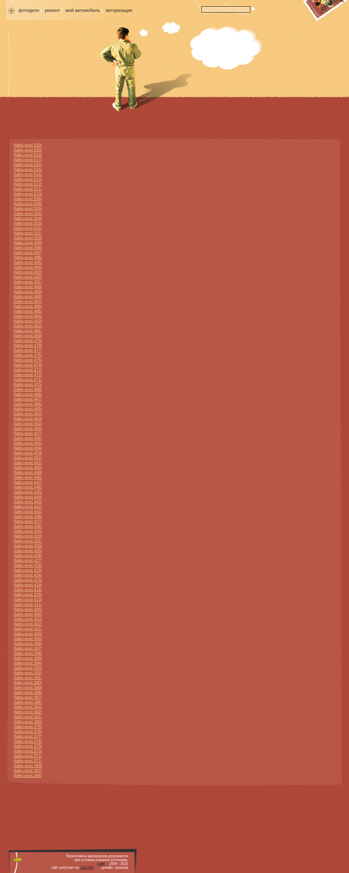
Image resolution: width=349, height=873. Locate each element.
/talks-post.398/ (28, 643)
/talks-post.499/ (28, 243)
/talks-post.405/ (28, 609)
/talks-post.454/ (28, 448)
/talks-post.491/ (28, 282)
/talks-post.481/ (28, 330)
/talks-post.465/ (28, 409)
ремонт (52, 10)
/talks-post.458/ (28, 428)
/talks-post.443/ (28, 502)
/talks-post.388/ (28, 692)
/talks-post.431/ (28, 541)
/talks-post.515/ (28, 169)
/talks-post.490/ (28, 286)
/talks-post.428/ (28, 555)
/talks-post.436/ (28, 526)
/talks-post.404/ (28, 614)
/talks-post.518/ (28, 155)
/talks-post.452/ (28, 458)
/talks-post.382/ (28, 712)
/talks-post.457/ (28, 433)
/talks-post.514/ (28, 174)
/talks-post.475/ (28, 360)
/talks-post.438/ (28, 516)
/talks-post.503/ (28, 223)
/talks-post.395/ (28, 658)
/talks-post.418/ (28, 589)
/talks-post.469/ (28, 389)
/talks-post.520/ (28, 145)
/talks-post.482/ (28, 326)
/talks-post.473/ (28, 370)
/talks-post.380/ (28, 721)
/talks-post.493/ (28, 272)
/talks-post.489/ (28, 291)
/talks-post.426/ (28, 565)
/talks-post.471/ (28, 379)
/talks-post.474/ (28, 365)
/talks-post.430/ (28, 545)
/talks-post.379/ (28, 726)
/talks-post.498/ (28, 247)
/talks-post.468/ (28, 394)
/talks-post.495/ (28, 262)
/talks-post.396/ (28, 653)
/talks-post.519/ (28, 150)
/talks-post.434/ (28, 531)
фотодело (28, 10)
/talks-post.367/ (28, 770)
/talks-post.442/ (28, 506)
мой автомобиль (83, 10)
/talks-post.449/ (28, 472)
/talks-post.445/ (28, 492)
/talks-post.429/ (28, 550)
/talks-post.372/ (28, 756)
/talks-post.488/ (28, 296)
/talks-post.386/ (28, 702)
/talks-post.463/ (28, 418)
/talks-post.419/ (28, 585)
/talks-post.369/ (28, 765)
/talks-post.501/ (28, 233)
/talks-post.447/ (28, 482)
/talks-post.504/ (28, 218)
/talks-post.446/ (28, 487)
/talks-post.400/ (28, 633)
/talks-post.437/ (28, 521)
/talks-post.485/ (28, 311)
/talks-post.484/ (28, 316)
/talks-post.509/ (28, 199)
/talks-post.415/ (28, 594)
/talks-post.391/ (28, 677)
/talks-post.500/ (28, 238)
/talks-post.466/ (28, 404)
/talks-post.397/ (28, 648)
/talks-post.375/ (28, 746)
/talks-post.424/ (28, 575)
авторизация (119, 10)
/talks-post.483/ (28, 321)
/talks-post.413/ (28, 599)
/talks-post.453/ (28, 453)
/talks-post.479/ (28, 340)
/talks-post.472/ (28, 374)
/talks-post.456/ (28, 438)
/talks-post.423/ (28, 580)
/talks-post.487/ (28, 301)
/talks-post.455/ (28, 443)
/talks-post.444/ (28, 497)
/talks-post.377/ (28, 736)
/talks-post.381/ (28, 717)
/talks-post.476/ (28, 355)
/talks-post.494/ (28, 267)
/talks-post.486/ (28, 306)
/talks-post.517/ (28, 159)
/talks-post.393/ (28, 668)
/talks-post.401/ (28, 629)
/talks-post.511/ (28, 189)
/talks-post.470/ (28, 384)
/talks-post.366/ (28, 775)
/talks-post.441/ (28, 511)
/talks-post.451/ (28, 462)
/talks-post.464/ (28, 414)
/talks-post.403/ (28, 619)
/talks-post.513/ (28, 179)
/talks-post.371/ (28, 761)
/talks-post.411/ (28, 604)
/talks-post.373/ (28, 751)
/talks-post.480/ (28, 335)
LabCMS (87, 868)
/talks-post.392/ (28, 673)
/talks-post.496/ (28, 257)
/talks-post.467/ (28, 399)
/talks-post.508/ (28, 203)
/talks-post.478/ (28, 345)
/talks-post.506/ (28, 208)
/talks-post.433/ (28, 536)
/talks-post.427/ (28, 560)
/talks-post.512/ (28, 184)
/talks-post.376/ (28, 741)
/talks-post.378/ (28, 731)
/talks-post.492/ (28, 277)
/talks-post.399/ (28, 638)
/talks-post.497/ (28, 252)
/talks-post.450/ (28, 467)
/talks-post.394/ (28, 663)
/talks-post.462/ (28, 423)
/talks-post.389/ (28, 687)
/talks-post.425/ (28, 570)
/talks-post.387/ (28, 697)
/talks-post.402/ (28, 624)
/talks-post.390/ (28, 682)
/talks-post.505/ (28, 213)
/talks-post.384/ (28, 707)
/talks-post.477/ (28, 350)
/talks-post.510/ (28, 194)
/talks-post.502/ (28, 228)
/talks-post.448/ (28, 477)
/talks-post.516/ (28, 164)
